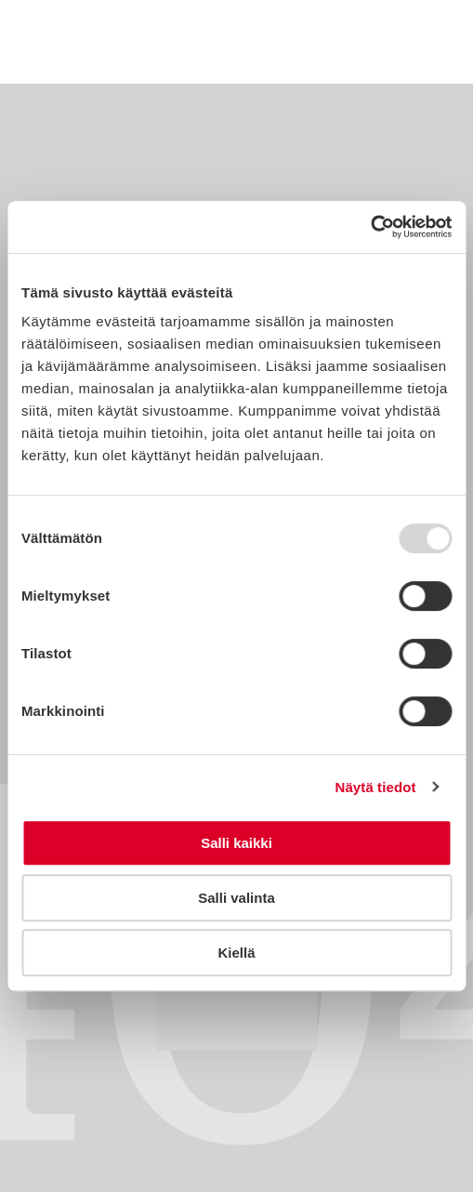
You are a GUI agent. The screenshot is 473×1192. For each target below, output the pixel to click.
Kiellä (236, 952)
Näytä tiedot (375, 787)
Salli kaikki (236, 843)
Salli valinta (236, 898)
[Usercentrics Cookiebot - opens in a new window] (370, 227)
